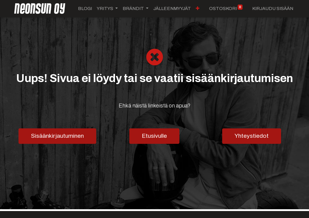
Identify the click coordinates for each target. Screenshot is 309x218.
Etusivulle (154, 136)
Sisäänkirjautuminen (57, 136)
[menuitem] (85, 9)
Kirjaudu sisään (272, 8)
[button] (155, 9)
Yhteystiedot (252, 136)
